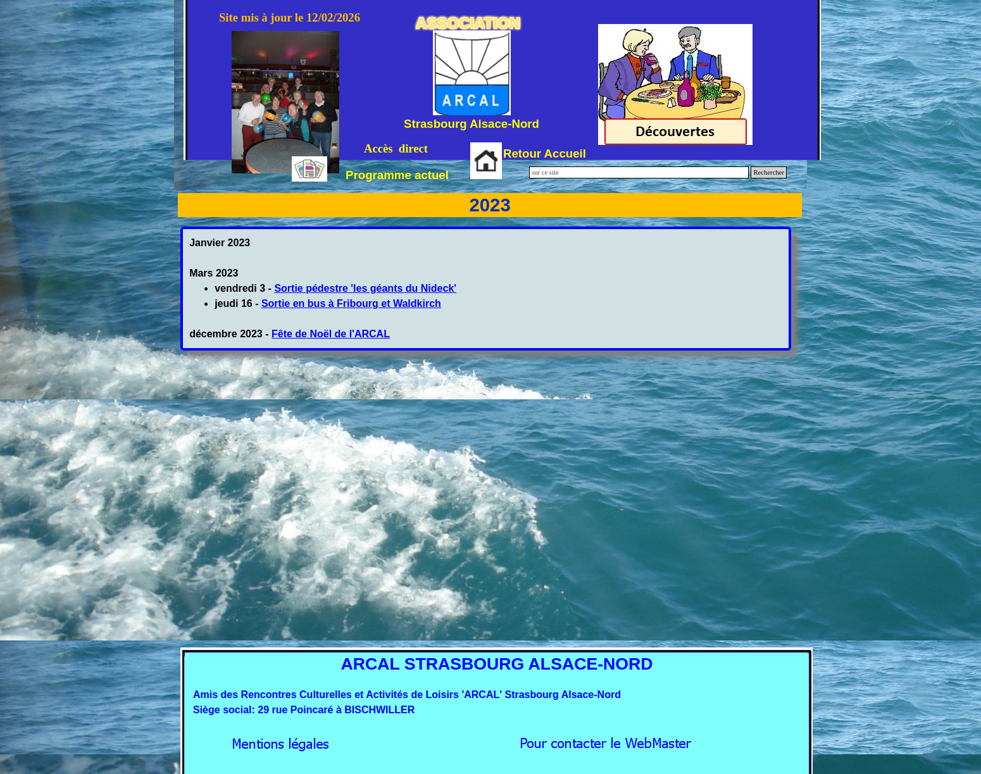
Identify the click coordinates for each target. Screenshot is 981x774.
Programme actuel (397, 175)
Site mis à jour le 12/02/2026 (289, 17)
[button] (605, 740)
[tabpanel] (485, 288)
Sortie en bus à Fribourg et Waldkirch (351, 303)
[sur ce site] (639, 172)
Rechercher (768, 172)
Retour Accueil (544, 153)
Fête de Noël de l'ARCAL (331, 333)
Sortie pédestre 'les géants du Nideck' (365, 288)
